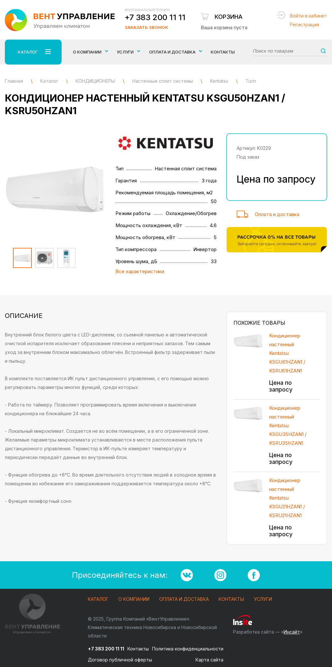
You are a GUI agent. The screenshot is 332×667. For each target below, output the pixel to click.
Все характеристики (139, 271)
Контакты (223, 52)
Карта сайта (209, 659)
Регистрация (304, 24)
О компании (133, 599)
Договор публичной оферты (120, 659)
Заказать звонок (146, 27)
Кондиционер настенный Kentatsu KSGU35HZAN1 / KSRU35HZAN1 (287, 425)
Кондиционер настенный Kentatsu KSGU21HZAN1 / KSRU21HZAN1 (287, 497)
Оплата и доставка (277, 214)
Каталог (98, 599)
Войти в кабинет (308, 15)
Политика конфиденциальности (187, 648)
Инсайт (292, 632)
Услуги (263, 599)
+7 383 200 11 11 (154, 17)
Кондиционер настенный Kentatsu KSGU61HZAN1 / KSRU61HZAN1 (287, 353)
